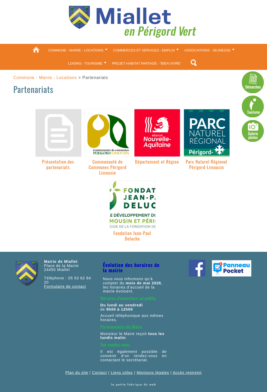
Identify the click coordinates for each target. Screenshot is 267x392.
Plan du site (76, 372)
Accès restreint (187, 372)
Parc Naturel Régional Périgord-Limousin (206, 164)
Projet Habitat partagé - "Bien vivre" (146, 63)
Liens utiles (122, 372)
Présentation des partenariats (58, 164)
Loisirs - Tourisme (85, 63)
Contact (99, 372)
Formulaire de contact (65, 286)
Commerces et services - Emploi (144, 50)
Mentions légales (153, 372)
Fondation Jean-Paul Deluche (132, 235)
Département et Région (157, 161)
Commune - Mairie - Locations (75, 50)
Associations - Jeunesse (207, 50)
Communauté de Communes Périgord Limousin (108, 167)
